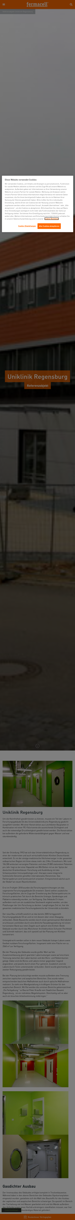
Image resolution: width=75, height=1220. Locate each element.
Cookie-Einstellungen (27, 226)
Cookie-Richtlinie (52, 219)
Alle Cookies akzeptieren (49, 226)
